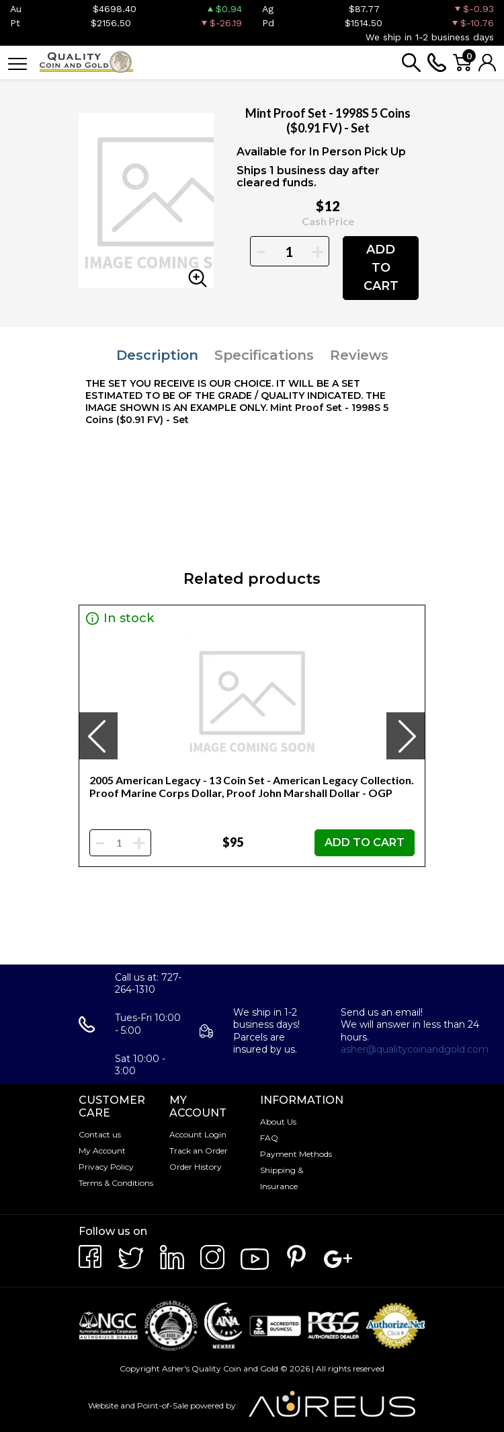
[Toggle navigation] (17, 63)
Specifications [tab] (264, 355)
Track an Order (198, 1150)
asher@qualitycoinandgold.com (415, 1049)
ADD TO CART (381, 267)
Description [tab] (157, 355)
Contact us (100, 1134)
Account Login (197, 1134)
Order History (195, 1167)
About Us (278, 1122)
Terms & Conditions (116, 1183)
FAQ (269, 1138)
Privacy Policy (106, 1167)
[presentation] (98, 735)
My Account (102, 1150)
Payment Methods (296, 1154)
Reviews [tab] (359, 355)
